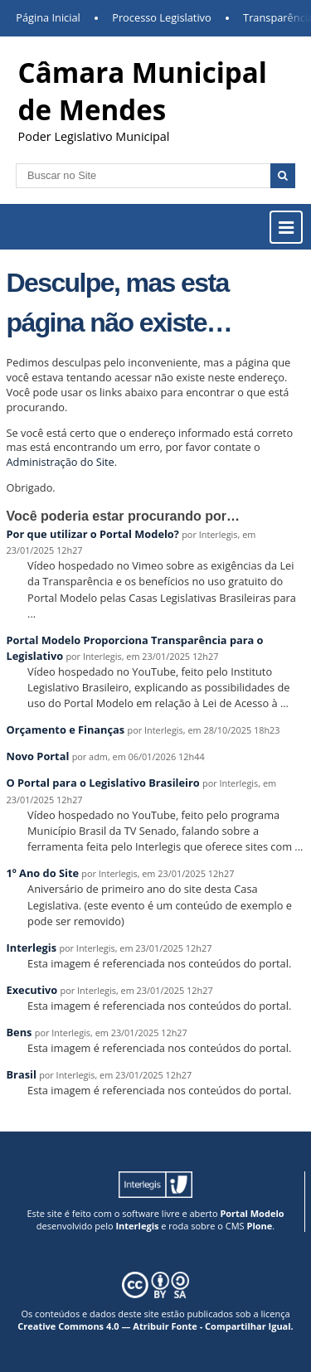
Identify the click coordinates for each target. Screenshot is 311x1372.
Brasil (21, 1074)
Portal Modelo (252, 1213)
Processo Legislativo (161, 17)
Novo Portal (38, 756)
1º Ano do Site (43, 872)
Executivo (32, 989)
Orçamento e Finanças (66, 729)
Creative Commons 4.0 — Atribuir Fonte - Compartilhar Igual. (155, 1326)
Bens (19, 1032)
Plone (259, 1225)
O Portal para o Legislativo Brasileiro (103, 782)
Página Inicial (48, 17)
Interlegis (32, 947)
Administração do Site (60, 461)
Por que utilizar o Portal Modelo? (93, 533)
